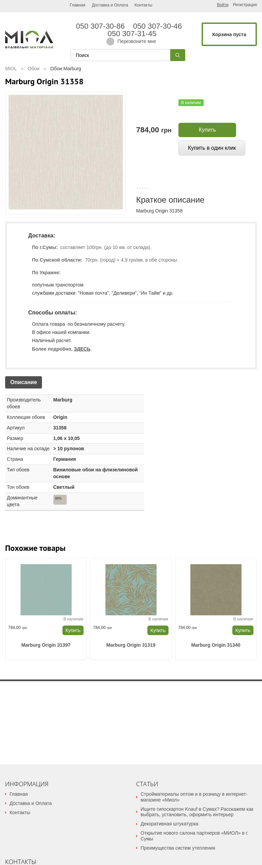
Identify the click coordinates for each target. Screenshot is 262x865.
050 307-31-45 (130, 34)
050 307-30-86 (102, 26)
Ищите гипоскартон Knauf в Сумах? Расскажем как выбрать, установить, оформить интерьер (197, 812)
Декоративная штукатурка (169, 823)
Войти (223, 4)
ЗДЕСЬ (82, 349)
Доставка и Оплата (110, 5)
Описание (23, 382)
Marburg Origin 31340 (216, 645)
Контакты (143, 5)
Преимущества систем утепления (178, 848)
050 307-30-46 (159, 26)
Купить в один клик (212, 148)
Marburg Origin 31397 (46, 645)
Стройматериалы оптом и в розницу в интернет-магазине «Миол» (194, 797)
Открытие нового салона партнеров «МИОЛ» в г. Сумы (194, 835)
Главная (78, 5)
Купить (207, 130)
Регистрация (245, 5)
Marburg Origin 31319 (131, 645)
